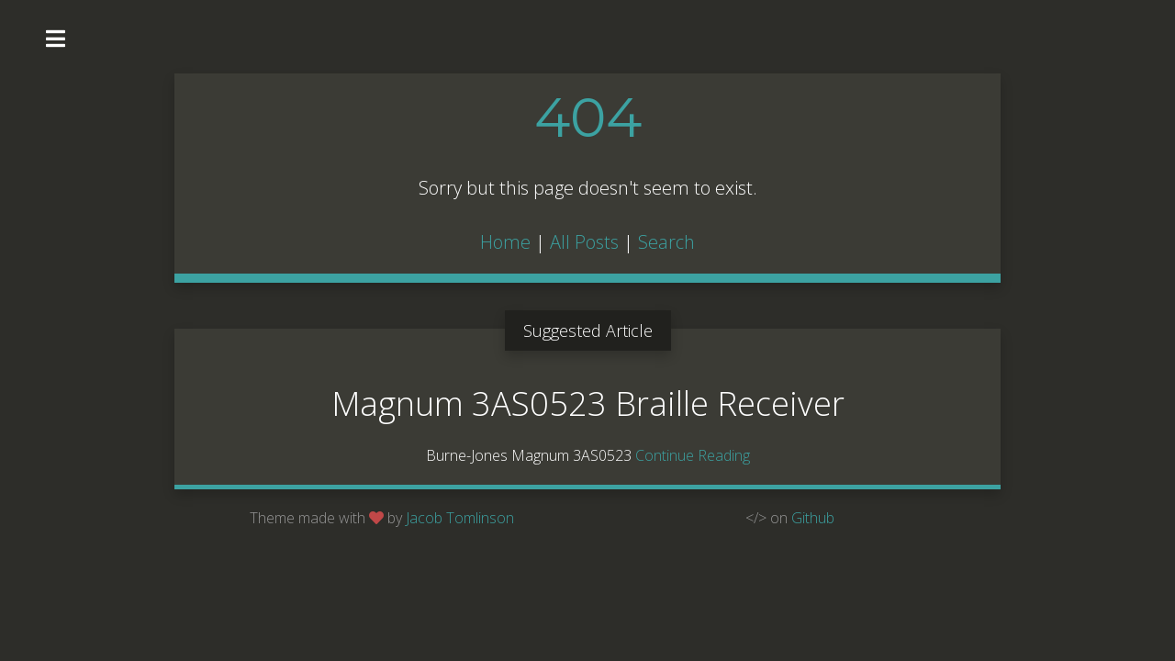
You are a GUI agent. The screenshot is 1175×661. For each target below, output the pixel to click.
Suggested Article (588, 330)
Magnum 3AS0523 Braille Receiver (588, 403)
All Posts (584, 242)
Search (666, 242)
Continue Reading (692, 455)
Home (505, 242)
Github (812, 518)
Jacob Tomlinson (460, 518)
